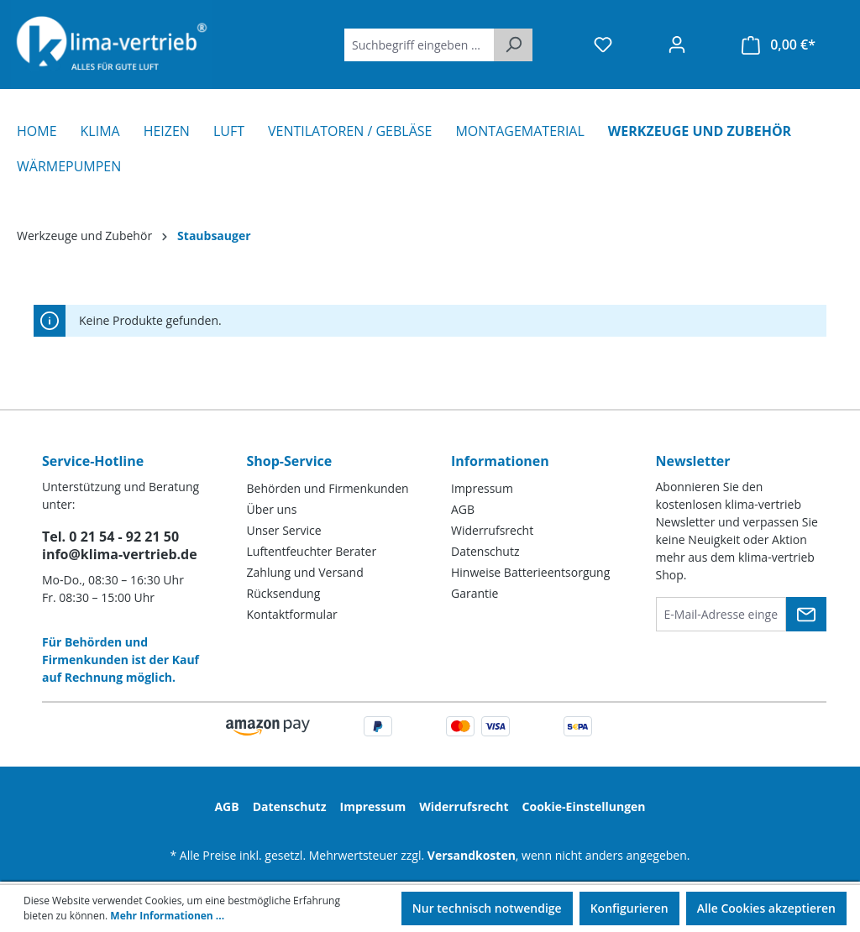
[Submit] (806, 614)
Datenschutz (485, 551)
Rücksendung (284, 593)
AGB (463, 509)
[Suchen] (513, 45)
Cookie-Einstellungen (584, 806)
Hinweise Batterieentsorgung (530, 572)
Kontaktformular (292, 614)
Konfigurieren (629, 908)
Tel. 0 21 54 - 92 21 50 (110, 536)
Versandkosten (471, 855)
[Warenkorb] (778, 45)
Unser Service (284, 530)
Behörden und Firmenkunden (328, 488)
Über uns (272, 509)
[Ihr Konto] (677, 44)
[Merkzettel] (603, 44)
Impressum (482, 488)
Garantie (474, 593)
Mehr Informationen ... (167, 915)
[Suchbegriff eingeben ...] (419, 45)
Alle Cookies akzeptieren (766, 908)
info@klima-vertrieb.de (119, 554)
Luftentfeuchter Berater (312, 551)
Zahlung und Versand (305, 572)
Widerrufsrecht (492, 530)
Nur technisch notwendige (487, 908)
